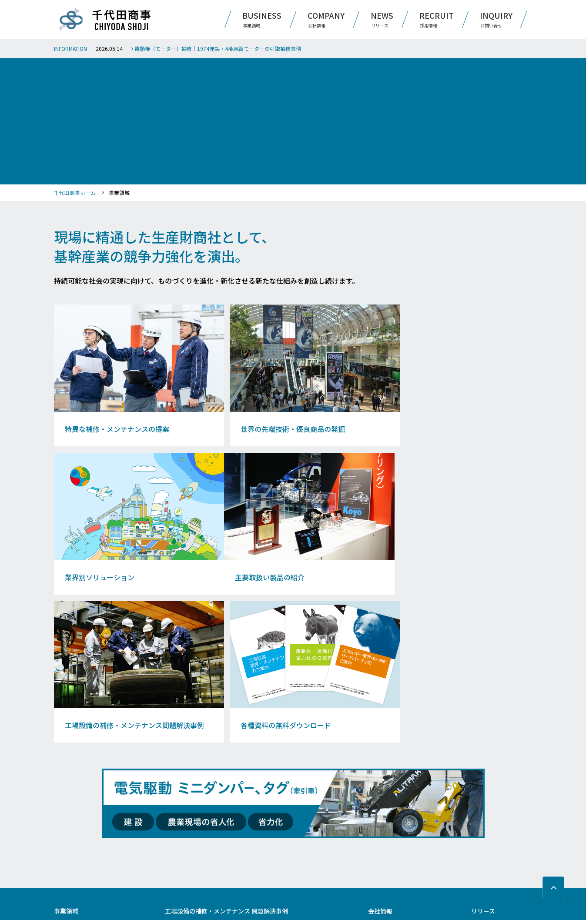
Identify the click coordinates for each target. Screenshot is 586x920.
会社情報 (380, 755)
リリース (483, 755)
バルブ (259, 842)
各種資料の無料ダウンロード (85, 821)
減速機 (259, 767)
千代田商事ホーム (75, 192)
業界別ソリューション (78, 788)
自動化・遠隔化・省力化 (191, 778)
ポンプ (172, 767)
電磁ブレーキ (266, 853)
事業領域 (66, 755)
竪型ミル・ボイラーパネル (280, 821)
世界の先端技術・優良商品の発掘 (90, 778)
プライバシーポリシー (501, 814)
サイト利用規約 (492, 794)
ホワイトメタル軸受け (189, 799)
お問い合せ (486, 775)
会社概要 (377, 767)
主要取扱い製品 (70, 799)
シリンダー (177, 842)
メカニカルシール (271, 832)
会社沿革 (377, 788)
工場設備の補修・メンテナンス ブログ (95, 810)
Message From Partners (393, 810)
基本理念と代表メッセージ (396, 778)
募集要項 (377, 866)
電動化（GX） (267, 778)
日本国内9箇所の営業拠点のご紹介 (405, 799)
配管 (169, 832)
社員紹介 (377, 856)
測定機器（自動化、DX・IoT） (285, 799)
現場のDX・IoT (181, 810)
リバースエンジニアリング (193, 788)
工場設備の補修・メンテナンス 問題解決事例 (226, 755)
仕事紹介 (377, 845)
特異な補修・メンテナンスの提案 (90, 767)
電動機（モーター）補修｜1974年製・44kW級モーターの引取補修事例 (216, 48)
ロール (172, 821)
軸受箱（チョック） (273, 810)
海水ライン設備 (181, 853)
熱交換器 (261, 788)
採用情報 (380, 833)
